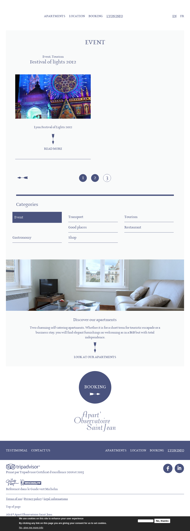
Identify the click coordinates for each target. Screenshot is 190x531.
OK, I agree (145, 520)
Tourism (135, 218)
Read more (53, 149)
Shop (20, 245)
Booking (96, 16)
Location (77, 16)
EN (174, 16)
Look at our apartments (95, 366)
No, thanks (162, 520)
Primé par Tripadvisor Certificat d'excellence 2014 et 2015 (45, 481)
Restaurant (81, 232)
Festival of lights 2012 (53, 62)
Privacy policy (33, 507)
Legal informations (56, 507)
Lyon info (115, 16)
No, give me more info (31, 527)
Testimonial (16, 459)
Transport (80, 218)
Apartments (54, 16)
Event (23, 218)
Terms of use (14, 507)
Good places (26, 232)
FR (182, 16)
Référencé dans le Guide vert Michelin (32, 498)
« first (22, 178)
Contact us (40, 459)
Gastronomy (138, 232)
